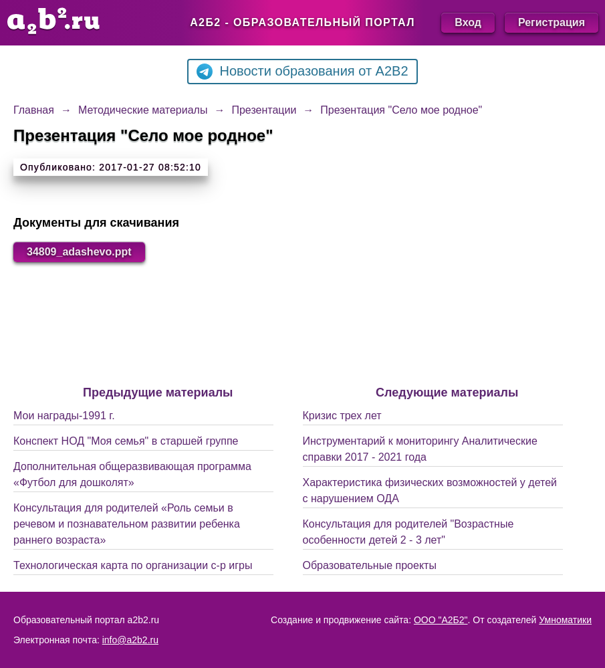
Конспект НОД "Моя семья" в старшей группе (126, 441)
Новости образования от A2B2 (302, 72)
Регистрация (551, 22)
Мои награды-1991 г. (64, 415)
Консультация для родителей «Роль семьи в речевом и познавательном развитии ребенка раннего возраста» (126, 524)
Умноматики (565, 620)
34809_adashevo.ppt (79, 251)
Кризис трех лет (342, 415)
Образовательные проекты (370, 565)
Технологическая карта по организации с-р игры (132, 565)
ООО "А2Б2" (441, 620)
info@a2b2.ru (130, 640)
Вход (468, 22)
